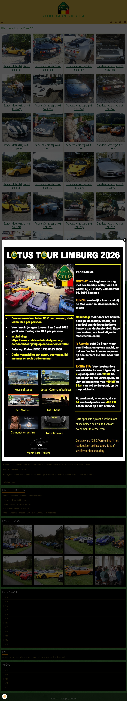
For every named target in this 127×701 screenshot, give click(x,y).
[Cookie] (4, 696)
